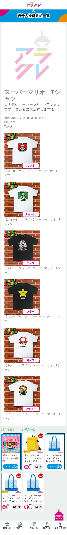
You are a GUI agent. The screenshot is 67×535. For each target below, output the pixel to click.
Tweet (8, 126)
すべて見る (12, 466)
